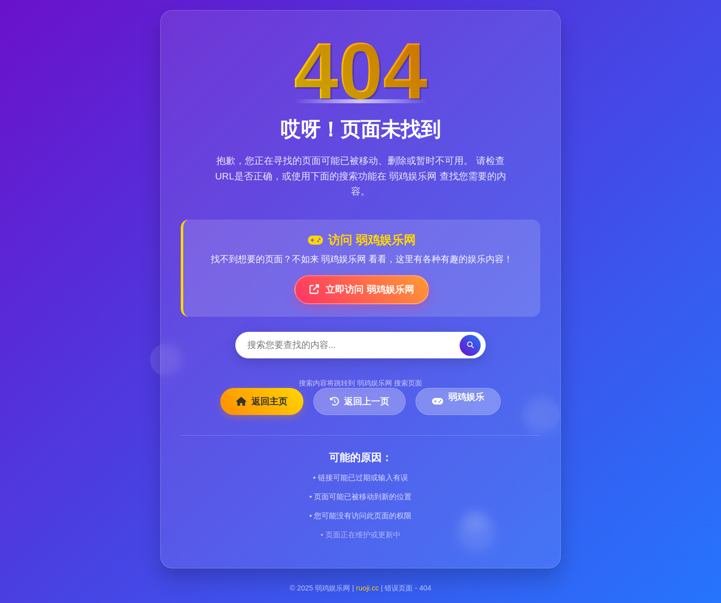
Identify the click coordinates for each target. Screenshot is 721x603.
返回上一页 (359, 401)
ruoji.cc (367, 588)
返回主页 (261, 401)
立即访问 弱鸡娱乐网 (361, 289)
